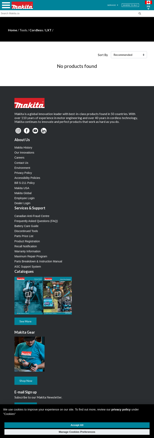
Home (12, 30)
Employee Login (24, 198)
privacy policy (121, 409)
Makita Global (23, 193)
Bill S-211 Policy (24, 182)
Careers (19, 157)
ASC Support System (27, 266)
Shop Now (25, 380)
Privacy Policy (23, 172)
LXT (48, 30)
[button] (148, 5)
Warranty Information (27, 251)
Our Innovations (24, 152)
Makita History (23, 147)
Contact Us (21, 162)
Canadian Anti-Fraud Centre (31, 216)
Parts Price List (23, 236)
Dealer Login (22, 203)
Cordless (36, 30)
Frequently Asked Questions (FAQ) (36, 221)
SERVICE (113, 5)
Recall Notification (25, 246)
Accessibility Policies (27, 177)
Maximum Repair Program (30, 256)
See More (25, 321)
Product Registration (27, 241)
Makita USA (21, 188)
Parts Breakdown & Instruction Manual (38, 261)
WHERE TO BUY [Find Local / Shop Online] (130, 5)
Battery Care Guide (26, 226)
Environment (22, 167)
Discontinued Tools (26, 231)
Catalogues (24, 271)
